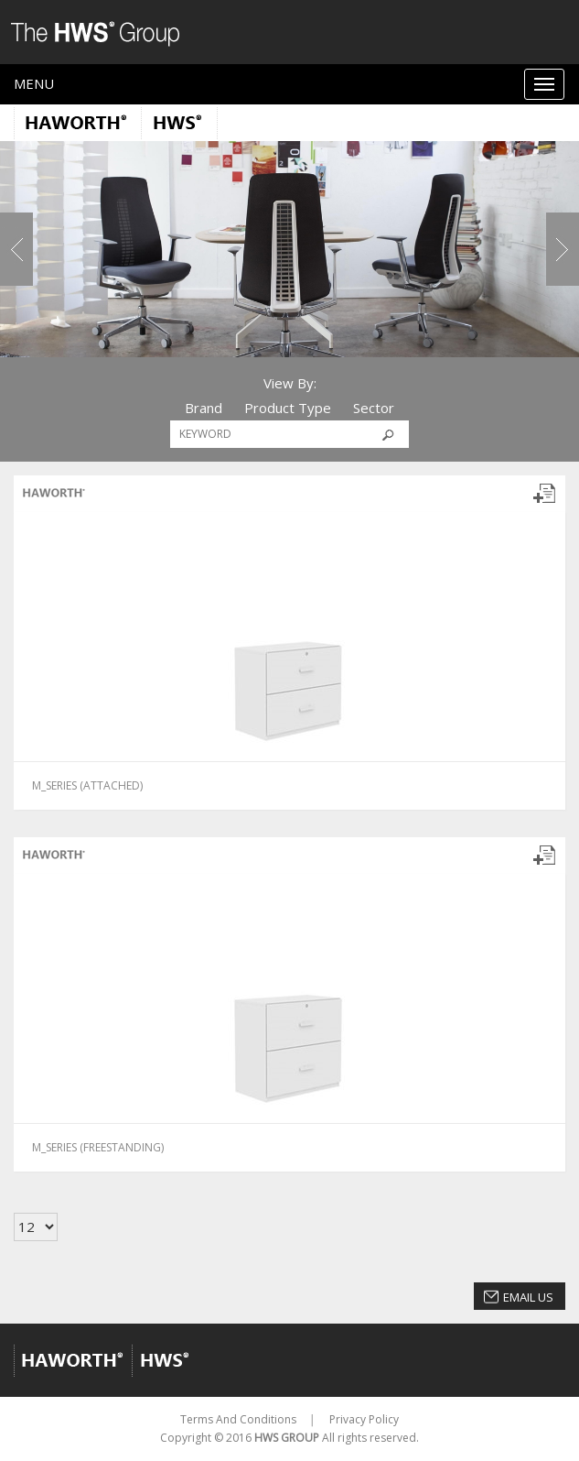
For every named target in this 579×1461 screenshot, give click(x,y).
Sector (373, 407)
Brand (203, 407)
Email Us (528, 1297)
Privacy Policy (364, 1419)
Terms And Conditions (238, 1419)
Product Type (287, 407)
